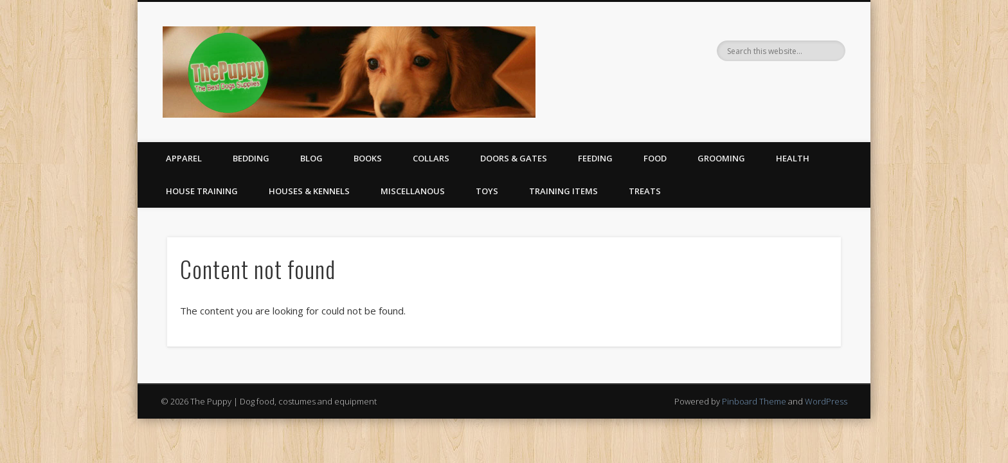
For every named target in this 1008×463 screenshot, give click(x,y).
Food (655, 158)
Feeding (595, 158)
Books (368, 158)
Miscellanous (413, 191)
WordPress (826, 401)
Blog (311, 158)
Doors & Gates (513, 158)
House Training (202, 191)
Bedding (251, 158)
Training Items (563, 191)
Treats (645, 191)
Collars (431, 158)
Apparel (184, 158)
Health (792, 158)
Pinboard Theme (754, 401)
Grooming (721, 158)
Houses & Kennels (309, 191)
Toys (487, 191)
